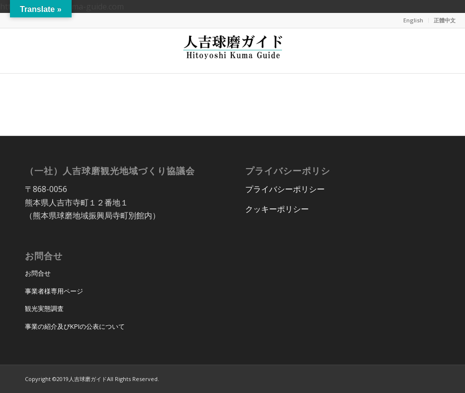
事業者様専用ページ (54, 291)
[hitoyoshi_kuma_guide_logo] (233, 50)
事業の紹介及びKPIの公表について (75, 326)
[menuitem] (413, 20)
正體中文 (445, 20)
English (413, 20)
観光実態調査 (44, 308)
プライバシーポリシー (285, 189)
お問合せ (38, 273)
